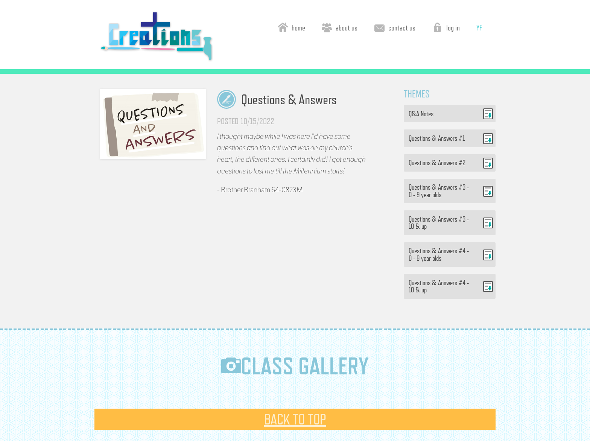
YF (479, 27)
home (291, 27)
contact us (394, 27)
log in (446, 27)
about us (339, 27)
